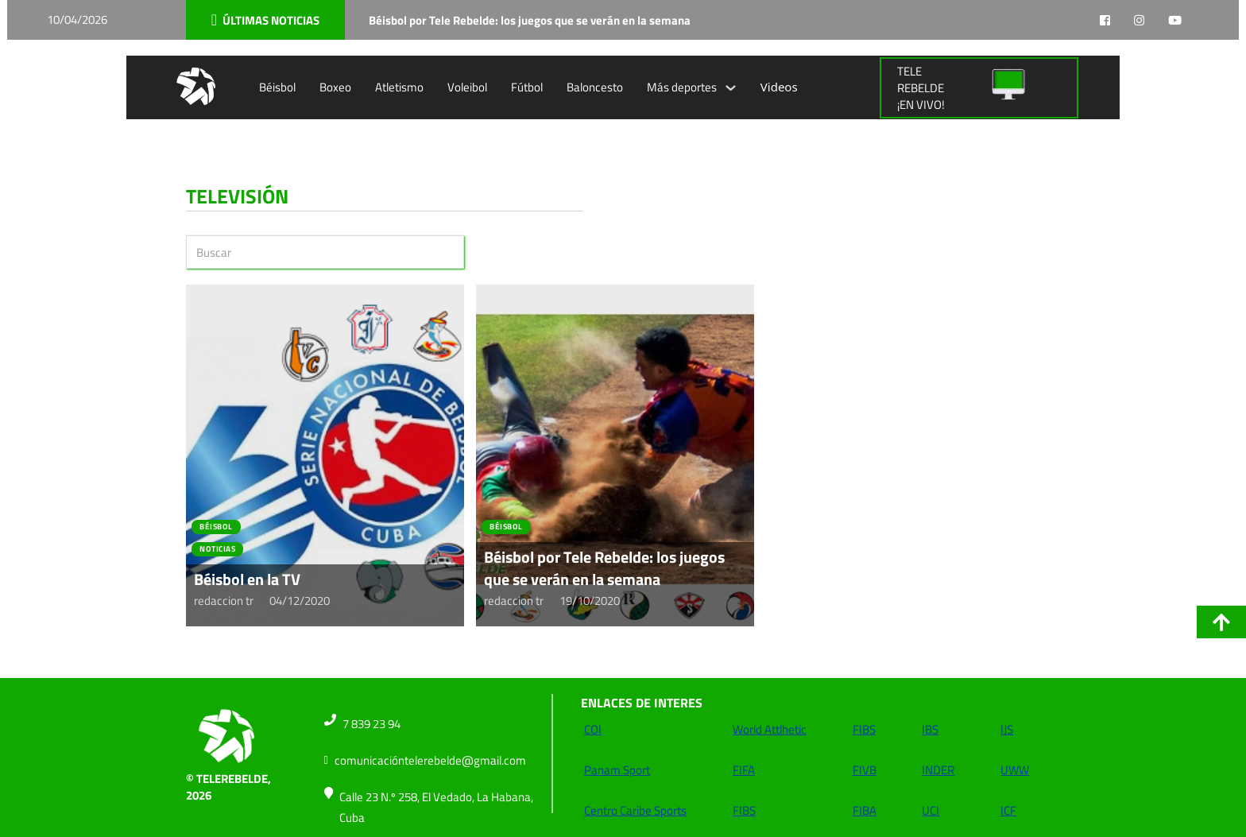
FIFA (744, 770)
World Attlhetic (770, 729)
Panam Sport (617, 770)
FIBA (864, 810)
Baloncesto (595, 87)
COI (593, 729)
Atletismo (399, 87)
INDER (938, 770)
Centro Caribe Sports (635, 810)
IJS (1006, 729)
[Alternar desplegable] (731, 88)
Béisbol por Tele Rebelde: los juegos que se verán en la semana (604, 567)
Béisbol (277, 87)
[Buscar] (325, 252)
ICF (1008, 810)
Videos (779, 87)
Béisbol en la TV (247, 579)
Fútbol (527, 87)
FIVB (864, 770)
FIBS (744, 810)
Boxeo (335, 87)
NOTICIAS (217, 549)
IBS (930, 729)
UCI (930, 810)
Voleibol (467, 87)
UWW (1014, 770)
